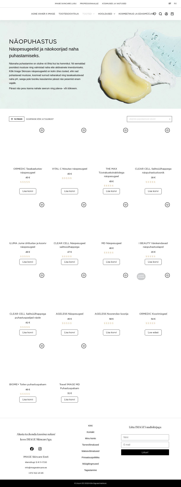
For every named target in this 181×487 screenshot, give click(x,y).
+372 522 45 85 (36, 472)
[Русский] (175, 3)
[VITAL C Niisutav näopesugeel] (69, 144)
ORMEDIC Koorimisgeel (153, 313)
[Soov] (154, 13)
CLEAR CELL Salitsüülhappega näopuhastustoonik (153, 172)
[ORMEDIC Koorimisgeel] (153, 289)
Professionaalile (89, 4)
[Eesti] (170, 3)
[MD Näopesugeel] (111, 219)
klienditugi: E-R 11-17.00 (36, 462)
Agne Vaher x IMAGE (43, 14)
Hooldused (107, 14)
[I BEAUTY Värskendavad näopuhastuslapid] (153, 219)
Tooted (89, 14)
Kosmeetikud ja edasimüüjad (136, 14)
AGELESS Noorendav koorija (111, 313)
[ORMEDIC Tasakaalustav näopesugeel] (27, 144)
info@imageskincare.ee (36, 467)
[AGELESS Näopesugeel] (69, 289)
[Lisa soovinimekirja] (41, 130)
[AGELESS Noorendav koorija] (111, 289)
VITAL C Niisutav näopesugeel (69, 168)
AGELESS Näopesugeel (69, 313)
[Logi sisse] (166, 13)
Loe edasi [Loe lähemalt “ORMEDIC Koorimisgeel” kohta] (153, 336)
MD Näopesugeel (111, 243)
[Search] (160, 13)
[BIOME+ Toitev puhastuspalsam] (27, 364)
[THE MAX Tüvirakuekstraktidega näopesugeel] (111, 144)
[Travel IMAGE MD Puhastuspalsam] (69, 364)
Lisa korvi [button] (27, 191)
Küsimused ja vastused (114, 4)
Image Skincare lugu (65, 4)
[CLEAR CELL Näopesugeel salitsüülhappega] (69, 219)
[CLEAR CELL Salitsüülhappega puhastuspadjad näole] (27, 289)
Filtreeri (16, 119)
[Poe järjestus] (149, 119)
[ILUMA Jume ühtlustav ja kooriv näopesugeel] (27, 219)
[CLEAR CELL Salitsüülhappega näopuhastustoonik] (153, 144)
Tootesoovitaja (69, 14)
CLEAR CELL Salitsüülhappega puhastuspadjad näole (27, 317)
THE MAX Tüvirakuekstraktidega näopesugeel (111, 172)
